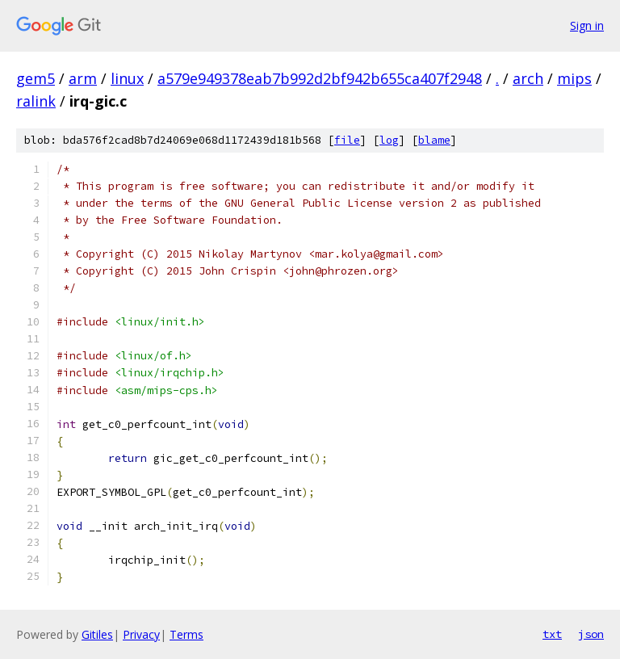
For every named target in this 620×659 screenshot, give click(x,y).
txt (552, 634)
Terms (186, 634)
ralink (36, 101)
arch (528, 78)
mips (574, 78)
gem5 (35, 78)
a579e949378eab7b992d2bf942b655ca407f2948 (319, 78)
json (591, 634)
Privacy (141, 634)
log (389, 140)
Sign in (587, 25)
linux (127, 78)
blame (434, 140)
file (347, 140)
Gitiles (97, 634)
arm (83, 78)
